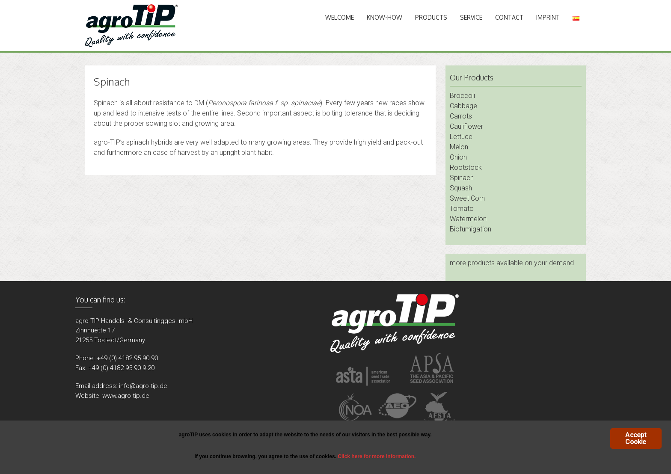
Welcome (339, 17)
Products (431, 17)
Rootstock (466, 167)
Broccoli (462, 96)
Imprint (548, 17)
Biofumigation (470, 229)
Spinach (462, 178)
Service (471, 17)
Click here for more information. (377, 456)
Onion (458, 157)
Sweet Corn (467, 198)
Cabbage (463, 106)
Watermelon (468, 219)
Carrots (461, 116)
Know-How (384, 17)
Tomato (462, 208)
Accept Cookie (635, 438)
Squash (461, 188)
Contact (509, 17)
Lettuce (461, 137)
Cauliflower (466, 126)
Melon (459, 147)
